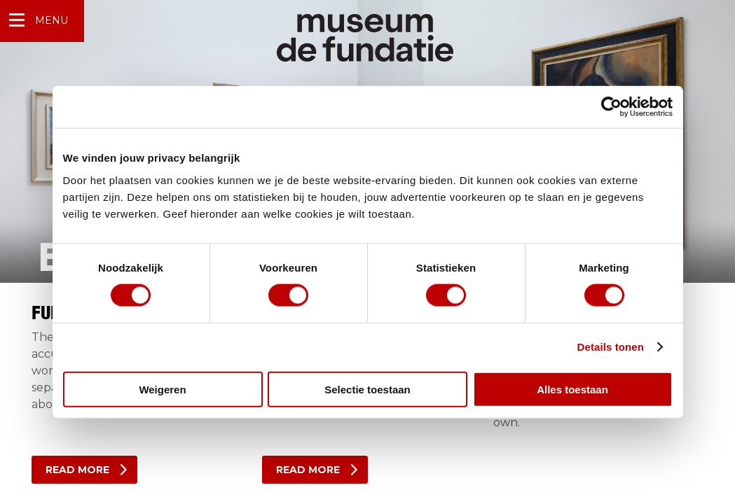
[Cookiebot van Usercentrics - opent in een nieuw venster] (611, 107)
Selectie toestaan (367, 389)
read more (77, 469)
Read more (308, 469)
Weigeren (162, 389)
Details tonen (610, 347)
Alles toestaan (572, 389)
